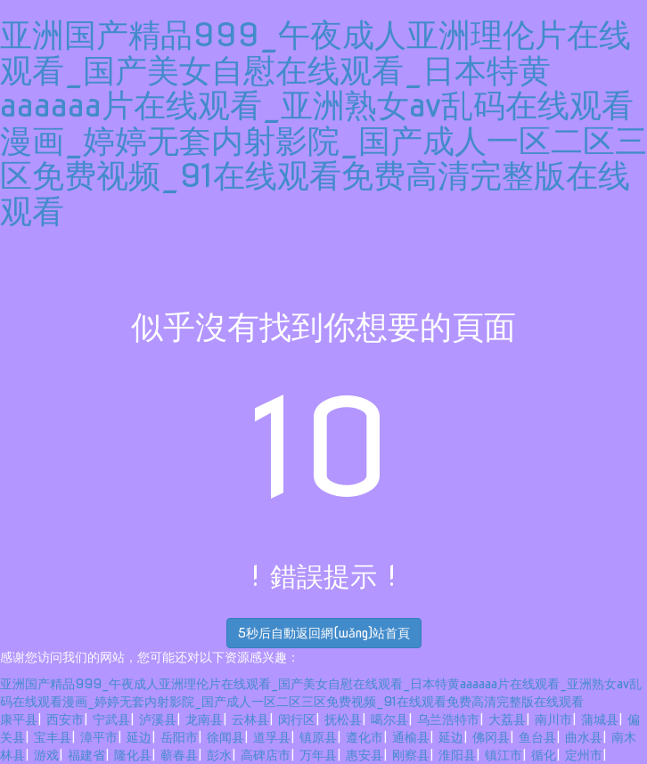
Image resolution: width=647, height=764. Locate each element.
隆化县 (133, 755)
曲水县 (583, 737)
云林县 (250, 719)
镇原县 (318, 737)
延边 (139, 737)
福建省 (86, 755)
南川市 (553, 719)
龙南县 (204, 719)
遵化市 (364, 737)
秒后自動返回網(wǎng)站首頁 (324, 633)
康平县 (18, 719)
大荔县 (507, 719)
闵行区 (296, 719)
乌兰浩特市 (448, 719)
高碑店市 (266, 755)
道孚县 (272, 737)
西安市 (65, 719)
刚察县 (411, 755)
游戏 (46, 755)
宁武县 (111, 719)
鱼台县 (537, 737)
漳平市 (99, 737)
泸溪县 (157, 719)
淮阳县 (457, 755)
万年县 (318, 755)
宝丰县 (52, 737)
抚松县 (343, 719)
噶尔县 (389, 719)
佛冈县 (491, 737)
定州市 (583, 755)
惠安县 (364, 755)
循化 (543, 755)
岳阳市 (179, 737)
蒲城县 (599, 719)
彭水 (219, 755)
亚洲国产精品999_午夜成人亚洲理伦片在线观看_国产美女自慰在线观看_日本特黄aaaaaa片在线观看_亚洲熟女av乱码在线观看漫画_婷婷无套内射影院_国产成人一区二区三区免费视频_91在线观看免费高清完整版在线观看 (323, 123)
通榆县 (411, 737)
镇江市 (503, 755)
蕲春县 (179, 755)
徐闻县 (225, 737)
